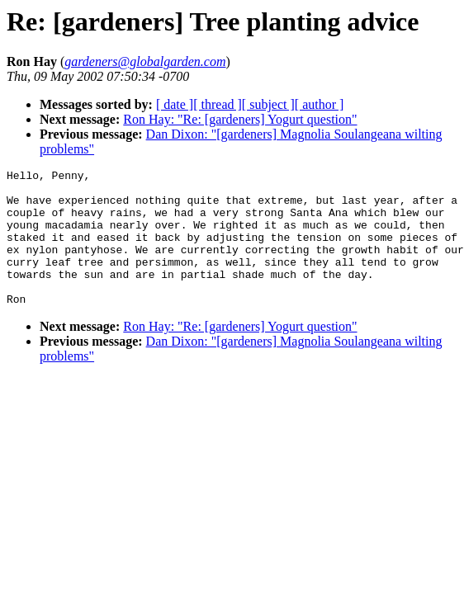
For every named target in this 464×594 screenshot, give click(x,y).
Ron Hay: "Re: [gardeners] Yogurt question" (240, 119)
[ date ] (174, 104)
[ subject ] (268, 104)
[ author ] (319, 104)
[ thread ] (217, 104)
